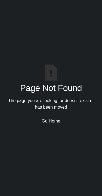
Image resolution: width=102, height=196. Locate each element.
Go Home (51, 121)
